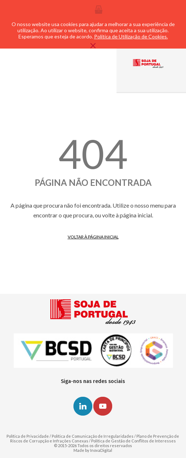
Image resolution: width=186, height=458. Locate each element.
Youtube (102, 406)
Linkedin (82, 406)
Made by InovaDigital (92, 450)
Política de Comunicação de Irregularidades (93, 436)
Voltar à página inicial (93, 237)
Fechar (93, 45)
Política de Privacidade (28, 436)
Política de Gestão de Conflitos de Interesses (133, 440)
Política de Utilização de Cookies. (131, 36)
